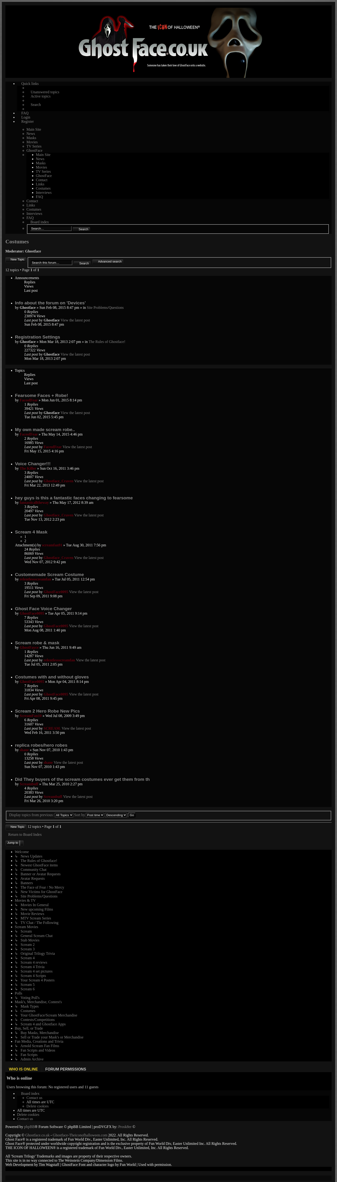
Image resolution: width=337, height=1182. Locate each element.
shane (24, 750)
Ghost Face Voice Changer (43, 608)
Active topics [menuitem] (41, 96)
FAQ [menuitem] (25, 113)
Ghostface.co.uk (38, 1135)
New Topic (18, 259)
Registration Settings (37, 337)
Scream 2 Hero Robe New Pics (47, 711)
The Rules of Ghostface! (107, 342)
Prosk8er (125, 1126)
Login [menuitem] (25, 117)
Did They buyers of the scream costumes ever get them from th (82, 779)
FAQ (39, 197)
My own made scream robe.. (45, 429)
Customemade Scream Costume (49, 574)
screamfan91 (52, 545)
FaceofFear (29, 400)
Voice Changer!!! (33, 463)
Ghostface (33, 251)
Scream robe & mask (37, 642)
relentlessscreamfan (35, 579)
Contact (42, 180)
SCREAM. (52, 728)
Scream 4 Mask (31, 532)
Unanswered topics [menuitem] (45, 92)
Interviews (44, 193)
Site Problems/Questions (105, 308)
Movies (32, 142)
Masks (31, 138)
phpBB (29, 1126)
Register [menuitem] (27, 121)
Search (83, 229)
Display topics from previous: (41, 815)
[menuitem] (34, 1097)
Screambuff (29, 784)
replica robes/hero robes (41, 745)
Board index (39, 222)
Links (40, 184)
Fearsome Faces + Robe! (41, 395)
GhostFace (34, 150)
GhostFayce (29, 647)
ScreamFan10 (31, 716)
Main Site (33, 129)
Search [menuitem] (36, 105)
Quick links (30, 84)
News (30, 134)
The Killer (28, 468)
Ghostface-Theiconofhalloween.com (80, 1135)
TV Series (33, 146)
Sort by (89, 815)
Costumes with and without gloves (52, 676)
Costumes (43, 188)
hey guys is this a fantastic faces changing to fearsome (74, 497)
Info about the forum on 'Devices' (50, 302)
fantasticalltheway (34, 503)
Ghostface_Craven (58, 481)
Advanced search (109, 261)
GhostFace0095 (56, 592)
